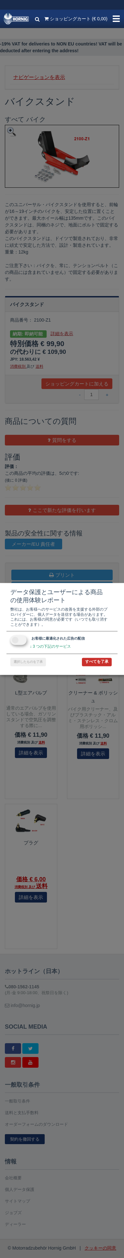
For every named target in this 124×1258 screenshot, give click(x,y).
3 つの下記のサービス (50, 646)
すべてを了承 (96, 662)
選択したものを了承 (28, 662)
